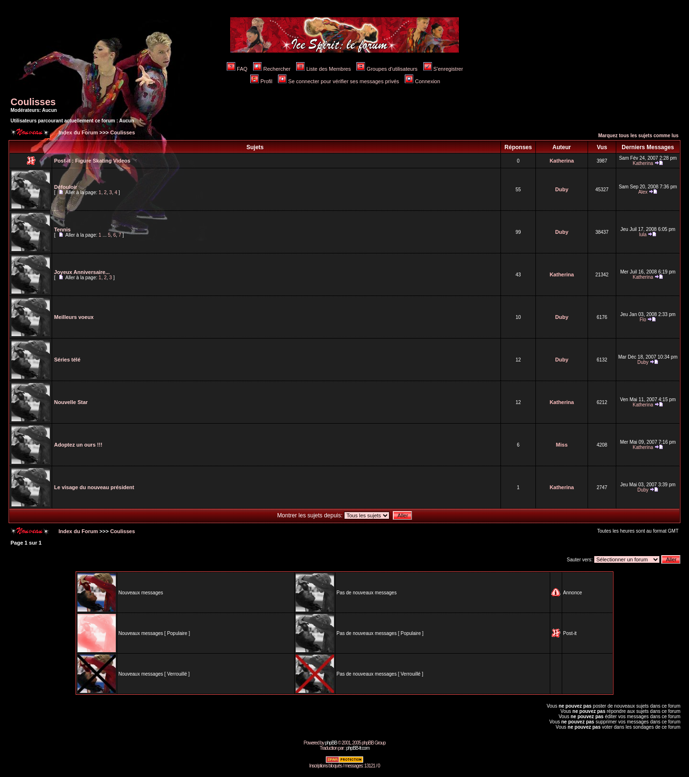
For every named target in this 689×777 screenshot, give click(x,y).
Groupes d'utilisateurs (386, 69)
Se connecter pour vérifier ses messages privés (338, 81)
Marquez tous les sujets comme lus (638, 135)
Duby (561, 189)
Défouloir (65, 187)
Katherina (562, 161)
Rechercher (271, 69)
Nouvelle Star (71, 402)
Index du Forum (77, 132)
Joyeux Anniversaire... (82, 272)
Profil (261, 81)
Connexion (422, 81)
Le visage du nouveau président (94, 487)
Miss (561, 445)
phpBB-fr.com (357, 748)
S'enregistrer (443, 69)
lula (643, 234)
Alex (642, 192)
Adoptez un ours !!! (78, 445)
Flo (643, 319)
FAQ (237, 69)
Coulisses (33, 102)
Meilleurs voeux (74, 317)
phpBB (331, 742)
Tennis (62, 229)
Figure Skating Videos (102, 161)
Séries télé (67, 359)
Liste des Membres (323, 69)
